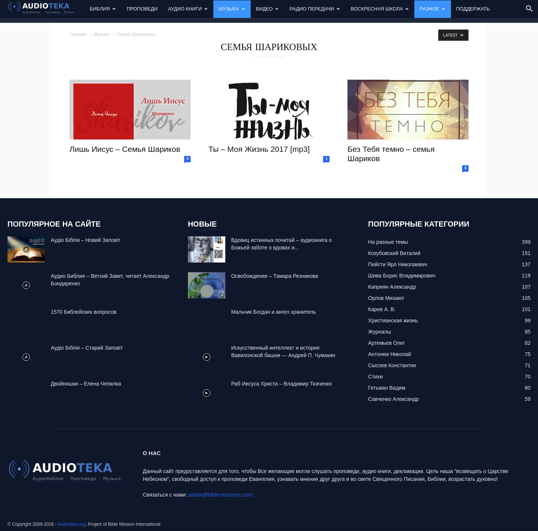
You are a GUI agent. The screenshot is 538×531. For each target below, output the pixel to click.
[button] (529, 9)
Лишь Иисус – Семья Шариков (124, 149)
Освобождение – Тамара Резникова (274, 276)
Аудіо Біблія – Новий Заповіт (85, 240)
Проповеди (142, 9)
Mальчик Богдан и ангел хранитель (273, 312)
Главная (78, 34)
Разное (432, 9)
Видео (267, 9)
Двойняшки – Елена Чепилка (86, 384)
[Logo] (45, 9)
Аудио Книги (188, 9)
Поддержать (473, 9)
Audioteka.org (71, 524)
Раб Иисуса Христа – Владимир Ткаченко (281, 384)
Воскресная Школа (380, 9)
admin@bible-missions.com (221, 495)
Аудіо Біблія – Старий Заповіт (87, 348)
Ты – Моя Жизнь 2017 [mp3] (259, 149)
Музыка (232, 9)
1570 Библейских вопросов (84, 312)
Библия (103, 9)
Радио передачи (315, 9)
